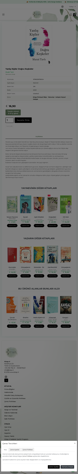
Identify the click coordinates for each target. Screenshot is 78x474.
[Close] (75, 443)
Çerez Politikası (27, 456)
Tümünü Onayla (67, 467)
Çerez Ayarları (54, 467)
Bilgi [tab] (5, 449)
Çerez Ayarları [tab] (14, 449)
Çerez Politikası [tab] (28, 449)
